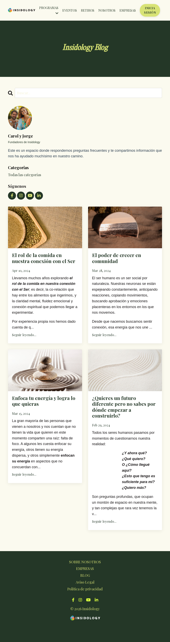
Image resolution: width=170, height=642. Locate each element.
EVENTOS (69, 10)
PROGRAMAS (48, 10)
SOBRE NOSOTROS (85, 577)
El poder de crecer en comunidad (121, 259)
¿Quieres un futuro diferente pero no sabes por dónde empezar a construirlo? (124, 419)
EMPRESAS (127, 10)
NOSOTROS (106, 10)
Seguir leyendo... (24, 345)
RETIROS (87, 10)
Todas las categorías (24, 174)
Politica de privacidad (85, 604)
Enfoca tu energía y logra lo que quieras (40, 412)
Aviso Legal (85, 597)
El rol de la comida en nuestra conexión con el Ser (42, 263)
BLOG (85, 590)
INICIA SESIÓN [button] (150, 10)
